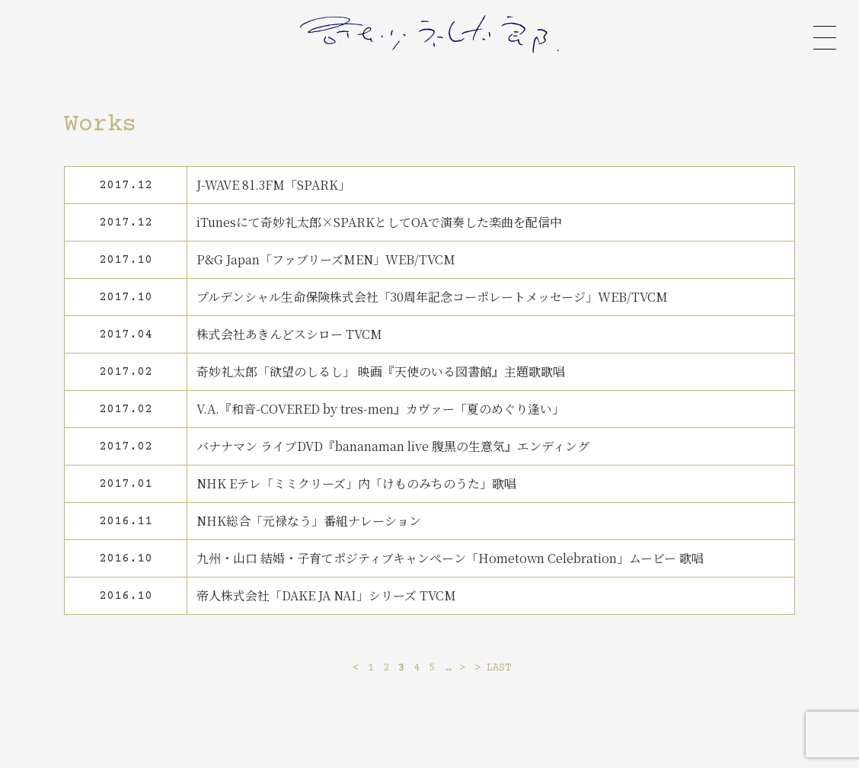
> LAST (492, 668)
